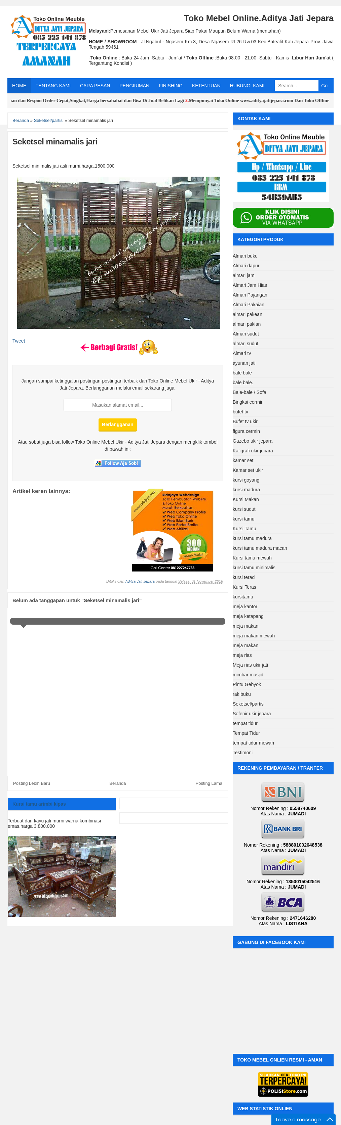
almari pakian (247, 324)
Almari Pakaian (248, 304)
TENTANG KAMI (53, 85)
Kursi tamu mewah (252, 557)
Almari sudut (246, 333)
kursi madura (246, 489)
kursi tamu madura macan (260, 548)
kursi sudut (244, 509)
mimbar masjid (248, 674)
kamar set (243, 460)
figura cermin (246, 431)
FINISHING (171, 85)
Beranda (117, 783)
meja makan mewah (254, 635)
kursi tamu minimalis (254, 567)
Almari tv (242, 353)
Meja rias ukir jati (250, 665)
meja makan (245, 626)
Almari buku (245, 256)
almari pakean (247, 314)
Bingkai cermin (248, 402)
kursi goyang (246, 480)
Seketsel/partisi (249, 704)
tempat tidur (245, 723)
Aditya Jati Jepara (140, 581)
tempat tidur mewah (253, 743)
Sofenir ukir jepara (252, 713)
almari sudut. (246, 343)
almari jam (244, 275)
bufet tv (240, 411)
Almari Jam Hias (250, 285)
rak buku (242, 694)
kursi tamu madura (252, 538)
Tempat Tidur (246, 733)
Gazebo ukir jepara (252, 441)
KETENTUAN (206, 85)
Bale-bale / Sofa (249, 392)
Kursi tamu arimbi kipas (39, 804)
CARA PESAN (95, 85)
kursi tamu (244, 519)
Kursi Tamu (244, 528)
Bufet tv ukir (245, 421)
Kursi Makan (246, 499)
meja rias (242, 655)
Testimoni (243, 752)
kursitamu (243, 596)
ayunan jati (244, 363)
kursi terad (244, 577)
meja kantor (245, 606)
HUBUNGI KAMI (247, 85)
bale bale (242, 372)
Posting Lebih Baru (31, 783)
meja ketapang (248, 616)
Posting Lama (209, 783)
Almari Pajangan (250, 295)
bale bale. (243, 382)
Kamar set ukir (248, 470)
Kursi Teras (244, 587)
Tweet (18, 341)
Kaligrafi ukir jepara (253, 450)
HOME (19, 85)
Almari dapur (246, 265)
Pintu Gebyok (247, 684)
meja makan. (246, 645)
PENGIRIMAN (134, 85)
